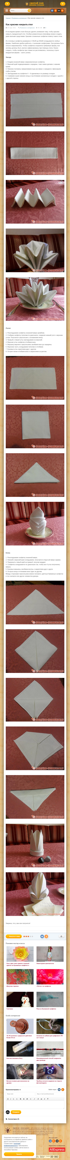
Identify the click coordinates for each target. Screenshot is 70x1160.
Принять (19, 1154)
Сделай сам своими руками (35, 4)
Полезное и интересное (27, 28)
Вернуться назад (14, 936)
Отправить (16, 1112)
